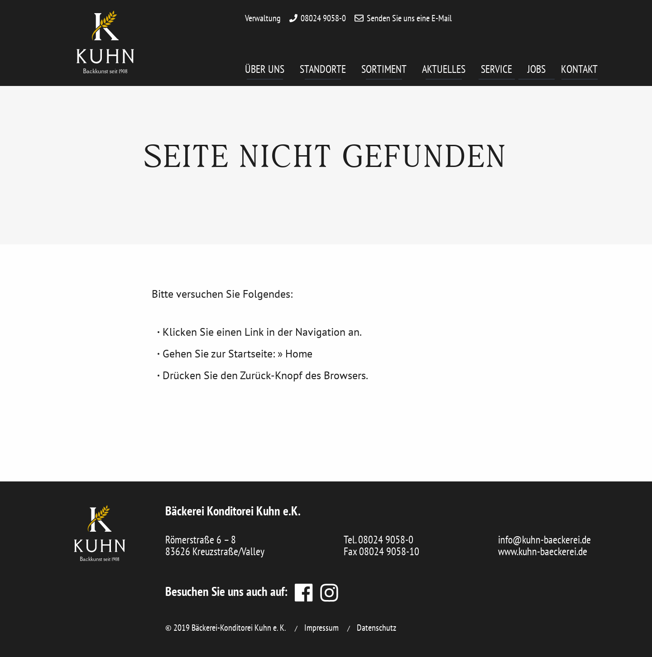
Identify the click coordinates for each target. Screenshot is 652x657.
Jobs (541, 71)
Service (498, 71)
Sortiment (384, 71)
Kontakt (579, 71)
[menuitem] (272, 72)
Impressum (321, 627)
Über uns (264, 71)
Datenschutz (376, 627)
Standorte (323, 71)
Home (298, 354)
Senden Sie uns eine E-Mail (409, 18)
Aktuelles (443, 71)
